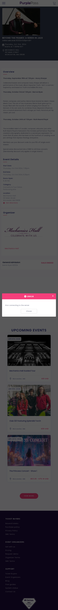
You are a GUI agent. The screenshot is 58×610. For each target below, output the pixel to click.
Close (29, 311)
